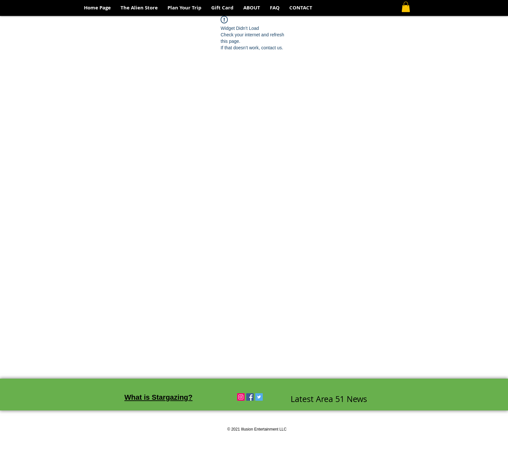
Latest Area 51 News (329, 399)
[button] (405, 7)
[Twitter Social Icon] (259, 397)
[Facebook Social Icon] (250, 397)
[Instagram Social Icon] (241, 397)
